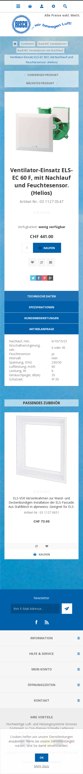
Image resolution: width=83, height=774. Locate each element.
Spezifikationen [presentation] (41, 307)
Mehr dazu (41, 766)
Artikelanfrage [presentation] (41, 329)
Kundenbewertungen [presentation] (41, 318)
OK (42, 758)
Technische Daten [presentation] (41, 296)
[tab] (41, 296)
